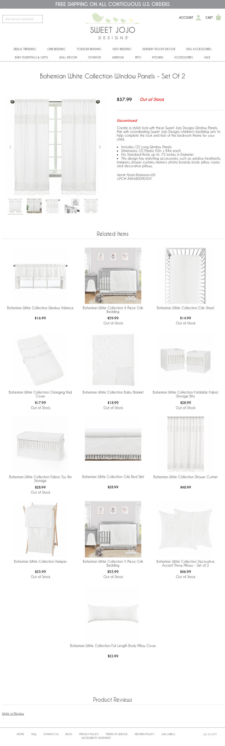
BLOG (69, 734)
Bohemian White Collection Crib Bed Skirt (113, 477)
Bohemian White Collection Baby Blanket (113, 392)
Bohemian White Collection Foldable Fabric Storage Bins (186, 394)
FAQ (33, 734)
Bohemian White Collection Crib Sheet (185, 308)
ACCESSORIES (183, 57)
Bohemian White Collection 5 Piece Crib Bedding (113, 563)
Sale (207, 57)
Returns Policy (144, 734)
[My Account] (198, 18)
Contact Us (50, 734)
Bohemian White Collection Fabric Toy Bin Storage (40, 479)
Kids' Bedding (122, 49)
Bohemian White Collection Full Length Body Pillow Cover (113, 646)
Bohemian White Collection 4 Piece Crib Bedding (113, 310)
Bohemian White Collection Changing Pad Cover (40, 394)
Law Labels (168, 734)
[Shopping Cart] (218, 17)
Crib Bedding (56, 49)
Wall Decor (68, 57)
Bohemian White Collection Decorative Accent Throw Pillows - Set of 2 (186, 563)
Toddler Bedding (89, 49)
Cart (209, 17)
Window (118, 57)
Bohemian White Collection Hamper (40, 561)
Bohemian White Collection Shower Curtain (186, 477)
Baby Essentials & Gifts (31, 57)
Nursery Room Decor (158, 49)
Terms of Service (117, 734)
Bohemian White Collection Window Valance (40, 308)
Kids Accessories (198, 49)
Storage (94, 57)
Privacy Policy (89, 734)
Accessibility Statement (96, 737)
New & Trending (25, 49)
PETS (138, 57)
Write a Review (13, 713)
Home (20, 734)
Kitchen (157, 57)
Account (186, 17)
